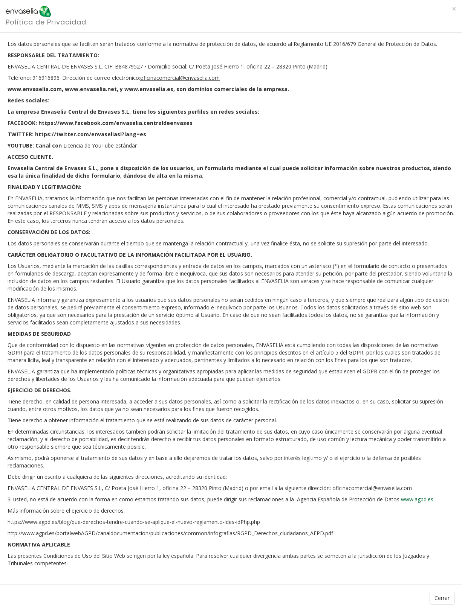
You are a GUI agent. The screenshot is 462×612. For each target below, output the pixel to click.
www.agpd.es (417, 499)
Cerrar (442, 597)
